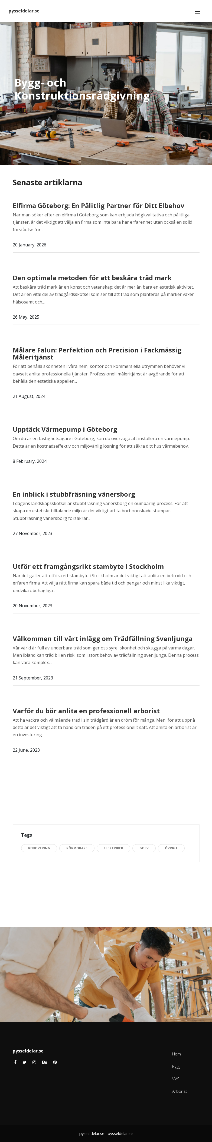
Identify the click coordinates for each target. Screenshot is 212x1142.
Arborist (179, 1091)
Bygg (176, 1066)
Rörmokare (76, 848)
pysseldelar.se (24, 11)
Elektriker (113, 848)
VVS (176, 1078)
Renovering (39, 848)
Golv (144, 848)
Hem (176, 1054)
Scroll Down (27, 154)
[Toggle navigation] (197, 11)
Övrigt (171, 848)
